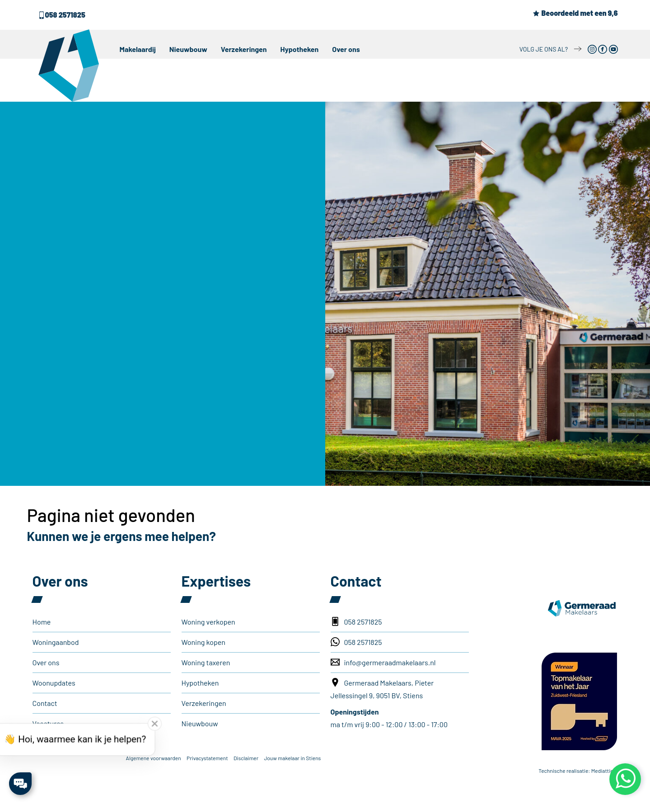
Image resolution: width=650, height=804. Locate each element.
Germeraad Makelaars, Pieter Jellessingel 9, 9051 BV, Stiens (382, 689)
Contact (45, 703)
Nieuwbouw (188, 49)
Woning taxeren (206, 662)
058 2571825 (61, 14)
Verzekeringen (244, 49)
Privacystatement (207, 758)
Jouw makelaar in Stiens (292, 758)
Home (42, 621)
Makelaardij (138, 49)
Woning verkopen (208, 621)
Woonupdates (54, 682)
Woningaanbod (56, 642)
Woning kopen (203, 642)
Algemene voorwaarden (153, 758)
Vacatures (48, 723)
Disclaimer (246, 758)
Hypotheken (300, 49)
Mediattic (602, 770)
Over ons (346, 49)
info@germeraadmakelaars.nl (383, 662)
